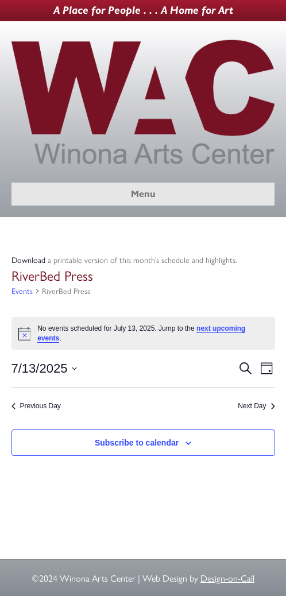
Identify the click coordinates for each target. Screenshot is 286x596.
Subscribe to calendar (137, 442)
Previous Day (36, 406)
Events (22, 290)
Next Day (256, 406)
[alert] (143, 333)
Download (28, 259)
